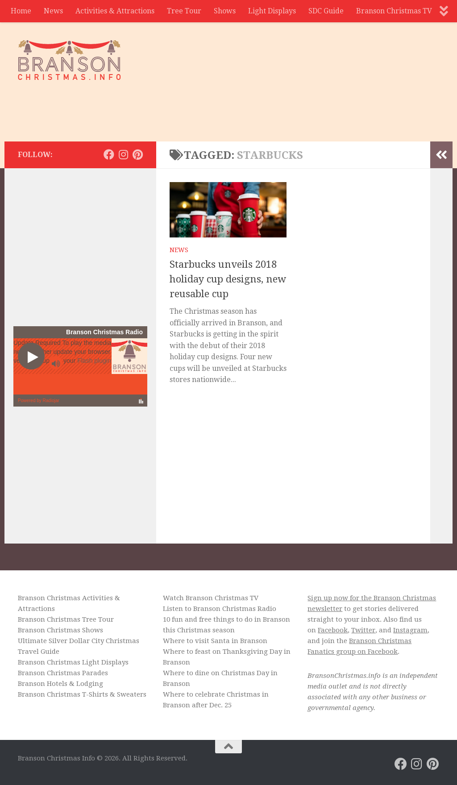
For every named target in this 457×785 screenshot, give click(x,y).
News (53, 11)
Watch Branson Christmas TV (210, 598)
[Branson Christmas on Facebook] (109, 154)
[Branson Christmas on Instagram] (123, 154)
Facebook (333, 630)
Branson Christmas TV (394, 11)
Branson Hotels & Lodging (60, 684)
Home (21, 11)
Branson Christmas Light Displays (73, 662)
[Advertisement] (276, 105)
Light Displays (272, 11)
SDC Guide (326, 11)
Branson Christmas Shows (60, 630)
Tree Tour (184, 11)
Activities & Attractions (114, 11)
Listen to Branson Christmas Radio (219, 609)
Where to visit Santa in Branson (215, 641)
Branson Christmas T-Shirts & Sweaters (82, 694)
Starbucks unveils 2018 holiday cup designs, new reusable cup (228, 279)
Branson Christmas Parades (63, 673)
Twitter (363, 630)
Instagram (410, 630)
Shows (225, 11)
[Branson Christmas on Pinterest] (137, 154)
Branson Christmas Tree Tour (66, 619)
